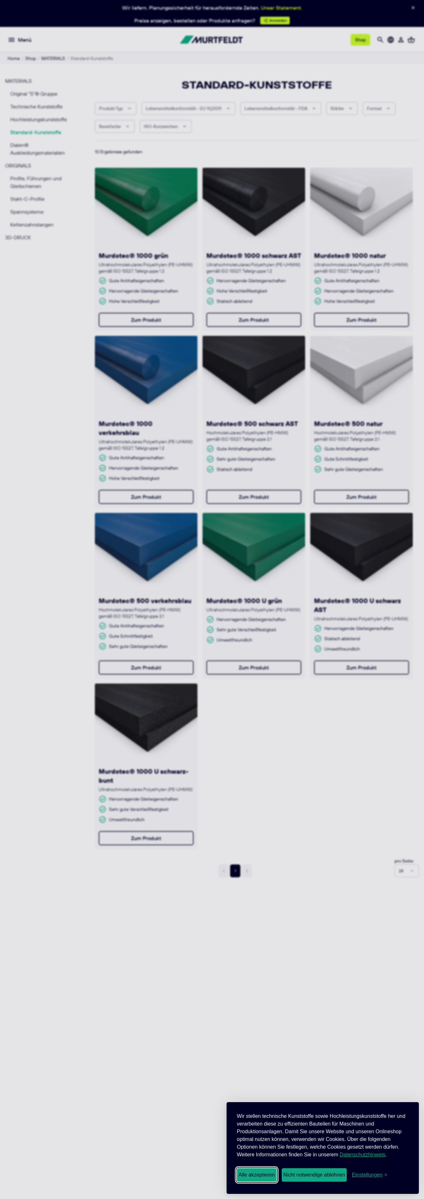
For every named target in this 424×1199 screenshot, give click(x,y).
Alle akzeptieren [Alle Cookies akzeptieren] (256, 1175)
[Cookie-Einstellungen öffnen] (369, 1175)
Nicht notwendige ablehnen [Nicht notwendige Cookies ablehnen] (314, 1175)
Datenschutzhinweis (362, 1154)
